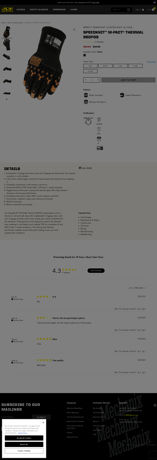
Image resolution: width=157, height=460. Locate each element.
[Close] (43, 422)
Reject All (24, 444)
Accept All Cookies (24, 438)
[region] (24, 438)
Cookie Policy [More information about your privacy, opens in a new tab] (22, 433)
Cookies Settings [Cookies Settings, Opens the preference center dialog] (24, 451)
